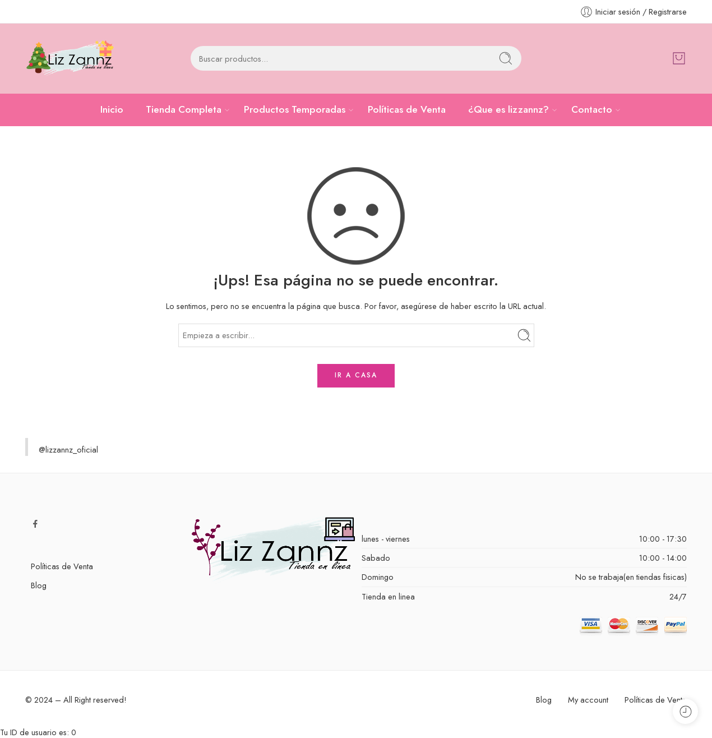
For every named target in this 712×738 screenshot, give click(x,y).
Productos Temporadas (294, 109)
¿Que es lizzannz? (508, 109)
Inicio (111, 109)
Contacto (591, 109)
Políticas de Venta (407, 109)
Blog (39, 585)
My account (588, 699)
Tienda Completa (183, 109)
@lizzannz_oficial (68, 449)
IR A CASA (356, 375)
